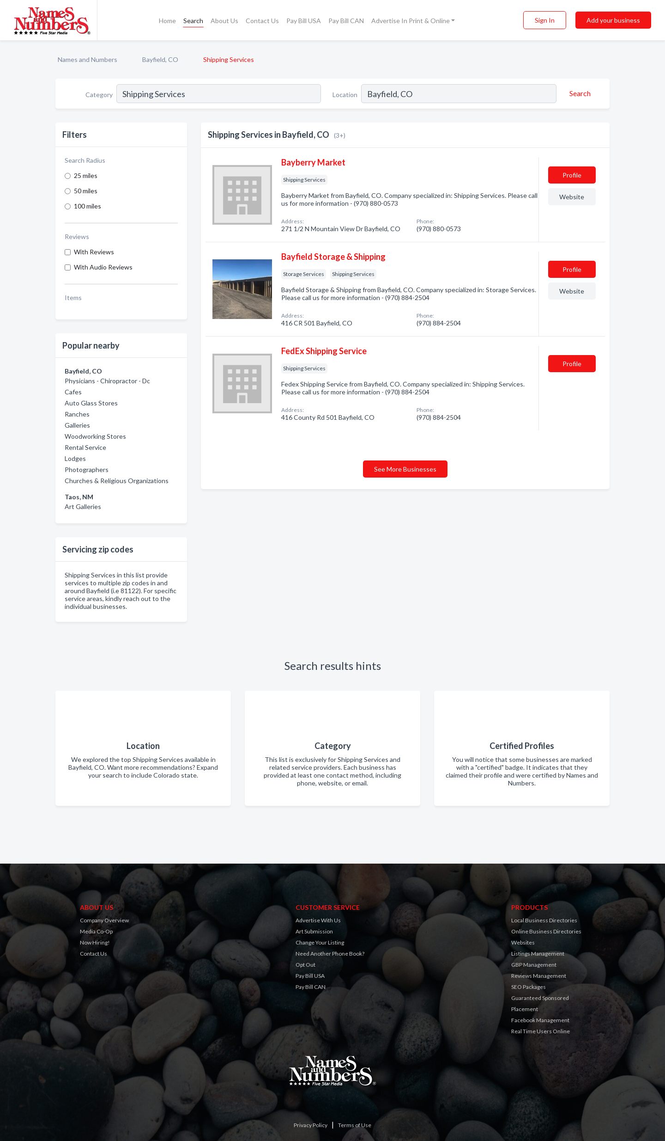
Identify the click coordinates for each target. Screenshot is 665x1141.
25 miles (85, 175)
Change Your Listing (320, 942)
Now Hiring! (95, 942)
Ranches (77, 414)
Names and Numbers (87, 59)
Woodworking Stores (95, 436)
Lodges (75, 458)
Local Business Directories (544, 920)
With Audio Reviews (103, 267)
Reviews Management (538, 975)
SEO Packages (528, 986)
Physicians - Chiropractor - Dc (107, 381)
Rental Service (85, 447)
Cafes (73, 392)
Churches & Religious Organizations (117, 481)
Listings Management (537, 953)
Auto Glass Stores (91, 403)
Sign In (545, 20)
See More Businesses (405, 469)
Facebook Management (540, 1020)
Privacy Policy (310, 1125)
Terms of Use (354, 1125)
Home (167, 21)
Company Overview (104, 920)
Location (344, 94)
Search (193, 21)
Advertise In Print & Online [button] (410, 21)
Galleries (77, 425)
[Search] (578, 93)
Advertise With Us (318, 920)
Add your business (613, 20)
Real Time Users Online (540, 1031)
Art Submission (314, 931)
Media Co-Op (96, 931)
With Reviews (94, 252)
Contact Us (262, 21)
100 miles (87, 206)
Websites (523, 942)
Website (571, 197)
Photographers (87, 469)
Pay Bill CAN (346, 21)
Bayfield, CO (160, 59)
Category (99, 94)
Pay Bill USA (303, 21)
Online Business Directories (546, 931)
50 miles (85, 191)
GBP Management (533, 964)
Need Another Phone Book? (330, 953)
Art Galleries (83, 506)
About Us (224, 21)
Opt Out (305, 964)
